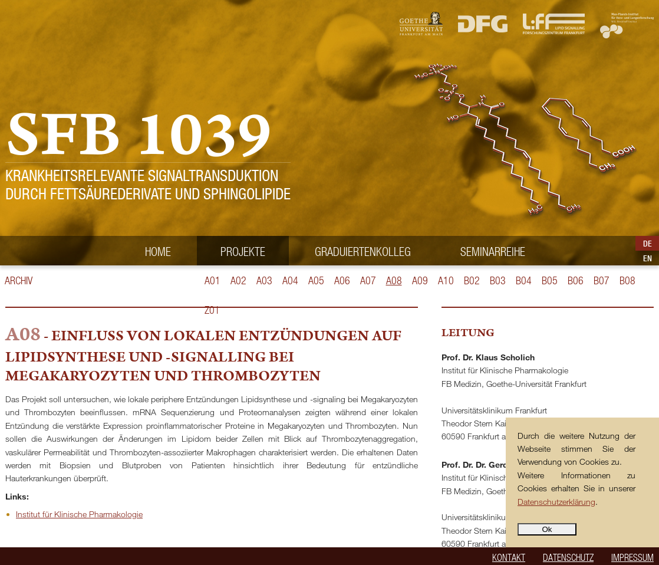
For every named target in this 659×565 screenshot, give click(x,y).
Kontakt (508, 557)
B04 (524, 280)
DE (647, 243)
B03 (498, 280)
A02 (238, 280)
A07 (368, 280)
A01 (212, 280)
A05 (316, 280)
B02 (472, 280)
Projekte (242, 251)
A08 (394, 280)
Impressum (632, 557)
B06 (576, 280)
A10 (446, 280)
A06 (342, 280)
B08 (627, 280)
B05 (550, 280)
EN (647, 258)
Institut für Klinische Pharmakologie (79, 514)
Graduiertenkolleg (363, 251)
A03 (264, 280)
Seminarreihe (492, 251)
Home (158, 251)
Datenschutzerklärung (556, 502)
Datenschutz (568, 557)
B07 (601, 280)
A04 (290, 280)
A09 (420, 280)
